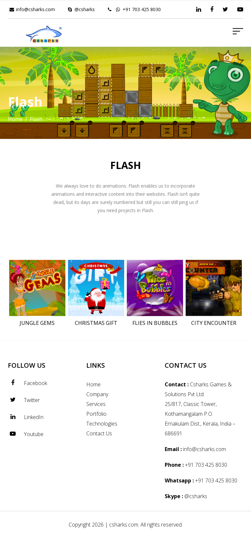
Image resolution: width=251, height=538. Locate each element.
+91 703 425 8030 (142, 9)
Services (96, 404)
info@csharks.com (35, 9)
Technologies (101, 423)
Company (97, 394)
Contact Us (99, 433)
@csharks (85, 9)
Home (15, 119)
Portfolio (96, 413)
